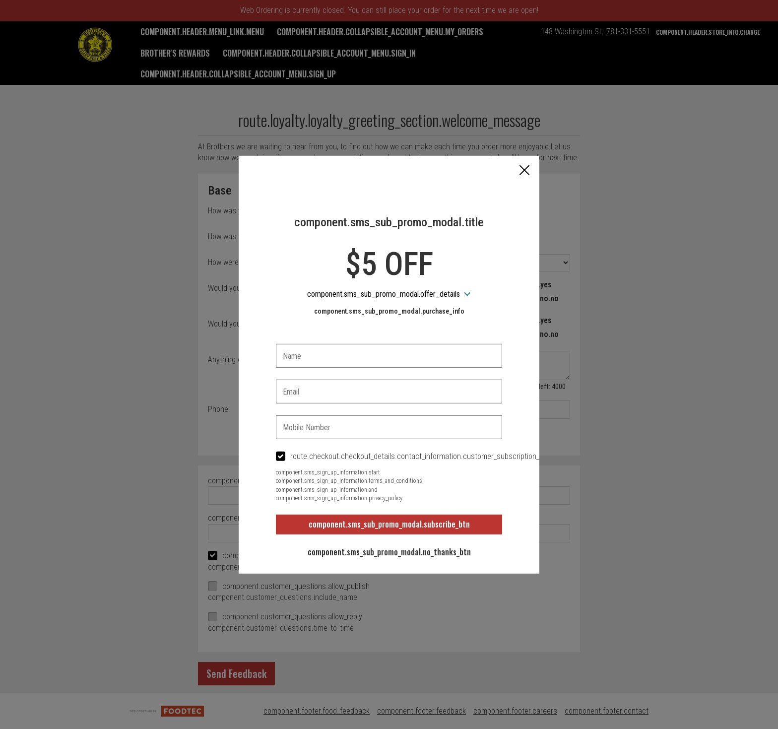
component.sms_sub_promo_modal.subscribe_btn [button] (389, 524)
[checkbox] (389, 457)
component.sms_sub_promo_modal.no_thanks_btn (389, 552)
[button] (524, 170)
